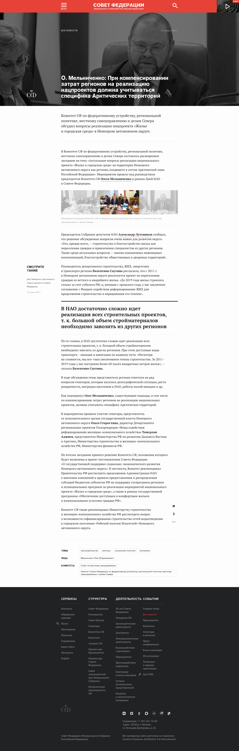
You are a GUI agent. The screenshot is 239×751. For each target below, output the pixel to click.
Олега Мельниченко (116, 179)
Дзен (131, 713)
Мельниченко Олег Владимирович (97, 558)
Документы (122, 632)
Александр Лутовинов (135, 234)
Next (152, 202)
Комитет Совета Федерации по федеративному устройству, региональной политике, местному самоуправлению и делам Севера (126, 573)
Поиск (64, 623)
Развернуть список (173, 522)
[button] (64, 6)
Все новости (69, 30)
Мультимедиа (151, 655)
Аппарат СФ (95, 643)
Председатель (151, 620)
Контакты (66, 608)
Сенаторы (94, 626)
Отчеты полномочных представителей (125, 684)
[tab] (174, 515)
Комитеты (149, 626)
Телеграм (154, 713)
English (65, 658)
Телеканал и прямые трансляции (150, 665)
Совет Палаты (96, 620)
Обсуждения (68, 629)
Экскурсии (67, 652)
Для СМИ (148, 674)
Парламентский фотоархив (168, 713)
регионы (106, 550)
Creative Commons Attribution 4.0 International (149, 739)
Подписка (66, 635)
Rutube (161, 713)
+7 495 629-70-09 (147, 721)
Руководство (95, 614)
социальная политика (125, 550)
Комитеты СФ (96, 631)
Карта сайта (68, 646)
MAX (146, 713)
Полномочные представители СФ (96, 690)
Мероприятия (123, 656)
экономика (145, 550)
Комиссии (94, 637)
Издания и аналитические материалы (125, 697)
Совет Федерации (98, 608)
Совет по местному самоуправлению (98, 565)
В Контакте (173, 506)
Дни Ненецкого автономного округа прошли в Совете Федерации (41, 283)
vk (124, 713)
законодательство (89, 550)
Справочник (68, 640)
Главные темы (151, 608)
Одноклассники (174, 514)
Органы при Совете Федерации (95, 662)
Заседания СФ (124, 617)
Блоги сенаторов (152, 650)
